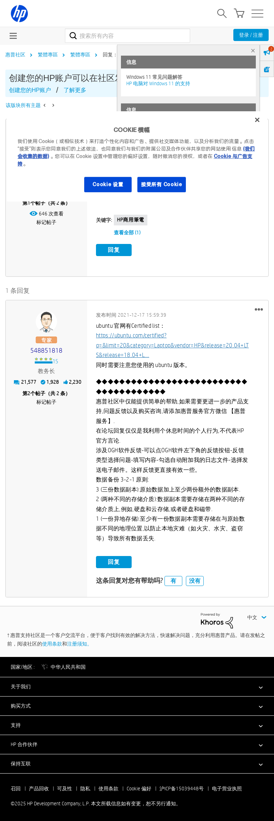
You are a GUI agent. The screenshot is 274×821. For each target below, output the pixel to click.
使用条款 (52, 642)
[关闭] (257, 120)
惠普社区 (15, 54)
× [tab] (253, 50)
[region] (137, 156)
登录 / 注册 (251, 35)
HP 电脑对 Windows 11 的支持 (158, 83)
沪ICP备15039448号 (181, 788)
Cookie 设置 (107, 184)
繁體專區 (48, 54)
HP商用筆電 (130, 219)
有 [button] (173, 579)
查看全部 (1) (127, 232)
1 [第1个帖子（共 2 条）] (28, 203)
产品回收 (39, 788)
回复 (114, 250)
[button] (259, 308)
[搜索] (127, 36)
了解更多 (75, 90)
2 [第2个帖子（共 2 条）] (28, 392)
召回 (16, 788)
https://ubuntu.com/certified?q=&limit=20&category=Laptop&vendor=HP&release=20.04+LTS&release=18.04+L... (172, 344)
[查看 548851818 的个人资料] (46, 349)
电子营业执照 (227, 788)
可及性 (64, 788)
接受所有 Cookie (161, 184)
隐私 (85, 788)
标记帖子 (46, 222)
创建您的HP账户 (30, 90)
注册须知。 (79, 642)
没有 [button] (195, 579)
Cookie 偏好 (139, 788)
